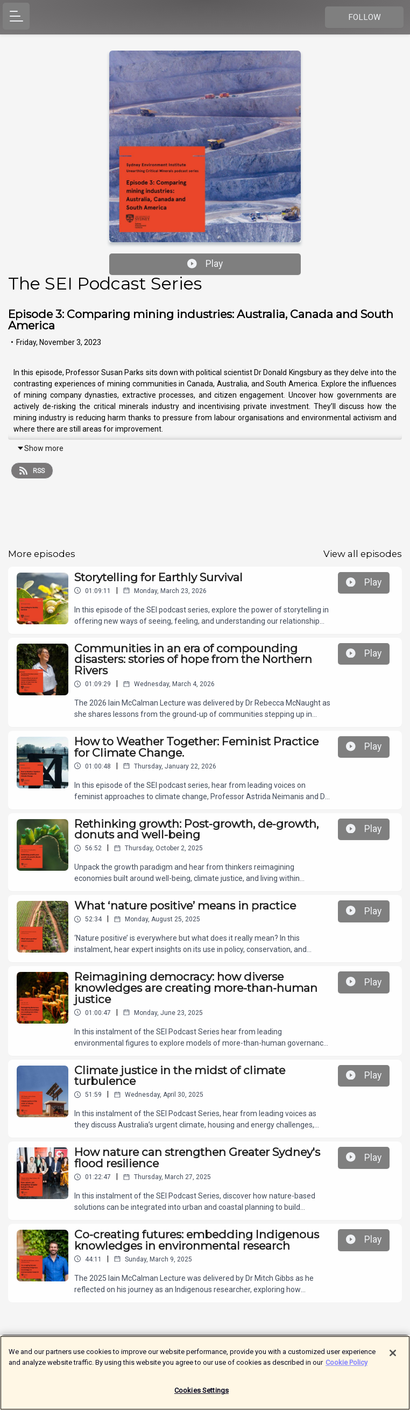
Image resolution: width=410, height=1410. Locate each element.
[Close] (393, 1356)
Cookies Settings (201, 1394)
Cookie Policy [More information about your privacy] (346, 1365)
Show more (40, 448)
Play (205, 263)
